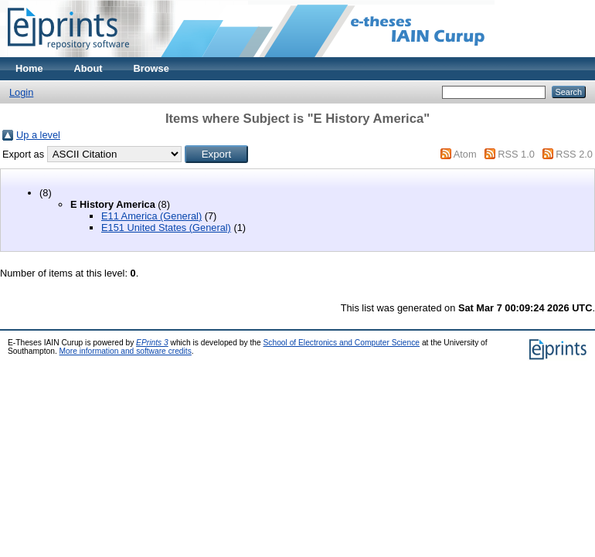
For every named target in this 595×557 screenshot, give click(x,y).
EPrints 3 (152, 342)
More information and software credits (126, 351)
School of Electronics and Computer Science (342, 342)
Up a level (38, 135)
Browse (151, 68)
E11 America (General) (151, 216)
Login (21, 92)
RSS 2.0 (574, 154)
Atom (465, 154)
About (88, 68)
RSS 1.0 (516, 154)
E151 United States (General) (166, 227)
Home (29, 68)
